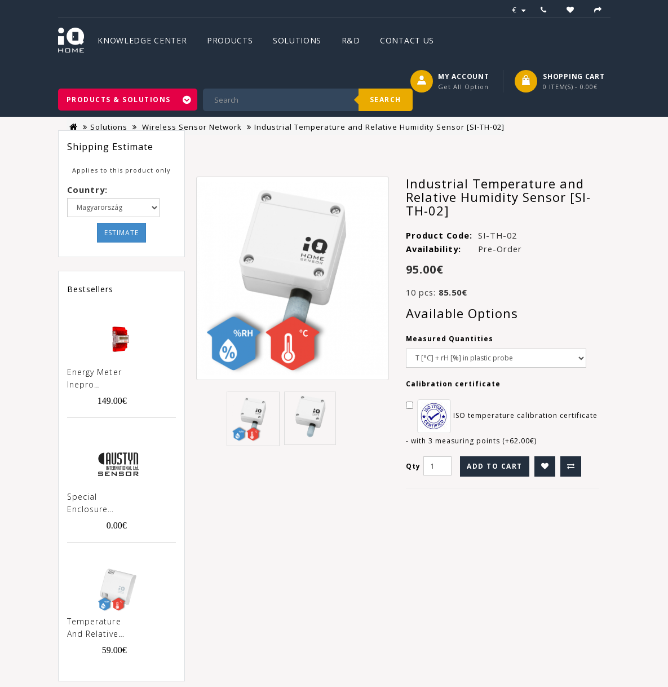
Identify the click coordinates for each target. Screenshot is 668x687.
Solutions (297, 40)
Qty (413, 466)
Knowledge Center (142, 40)
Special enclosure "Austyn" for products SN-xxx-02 (94, 503)
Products (230, 40)
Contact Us (407, 40)
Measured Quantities (449, 339)
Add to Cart (495, 466)
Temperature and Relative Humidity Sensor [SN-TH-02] (94, 628)
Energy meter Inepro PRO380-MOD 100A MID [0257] (95, 379)
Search (385, 99)
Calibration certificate (453, 384)
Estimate (121, 232)
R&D (351, 40)
